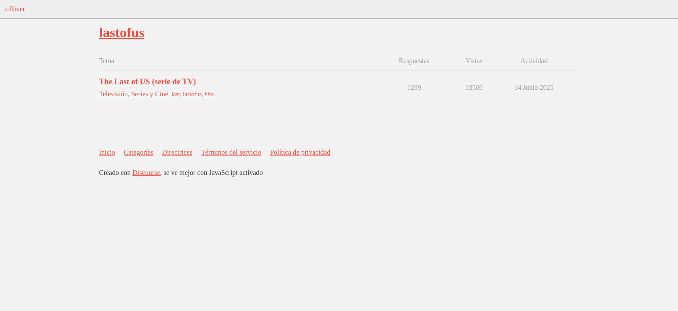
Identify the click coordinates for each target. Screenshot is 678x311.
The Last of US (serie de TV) (147, 81)
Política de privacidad (300, 152)
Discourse (146, 172)
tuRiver (14, 9)
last (176, 94)
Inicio (107, 152)
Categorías (138, 152)
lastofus (192, 94)
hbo (209, 94)
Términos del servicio (231, 152)
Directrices (177, 152)
